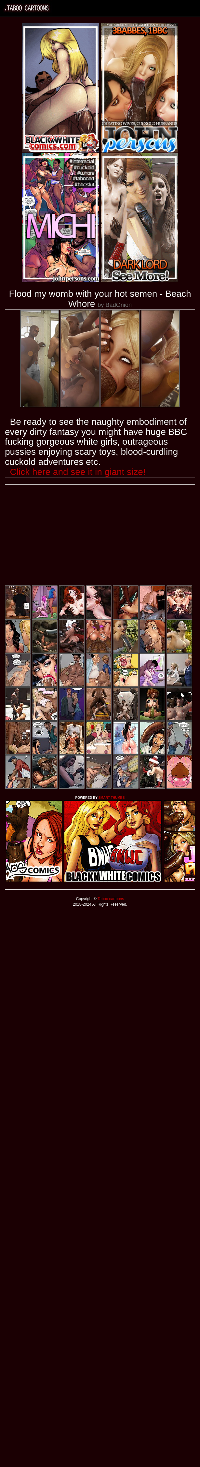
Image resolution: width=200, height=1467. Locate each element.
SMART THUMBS (111, 797)
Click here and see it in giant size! (78, 472)
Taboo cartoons (110, 899)
